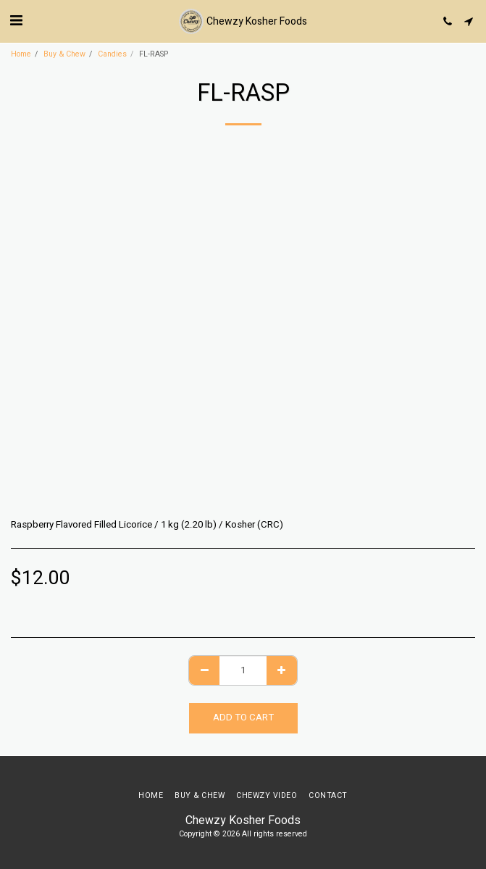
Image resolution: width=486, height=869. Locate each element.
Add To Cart (243, 717)
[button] (16, 20)
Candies (112, 54)
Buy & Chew (64, 54)
